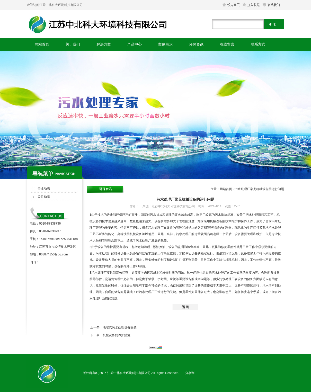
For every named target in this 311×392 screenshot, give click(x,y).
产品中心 (134, 44)
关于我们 (73, 44)
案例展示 (165, 44)
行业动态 (44, 188)
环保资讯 (196, 44)
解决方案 (103, 44)
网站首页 (42, 44)
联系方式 (258, 44)
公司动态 (44, 197)
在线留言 (227, 44)
